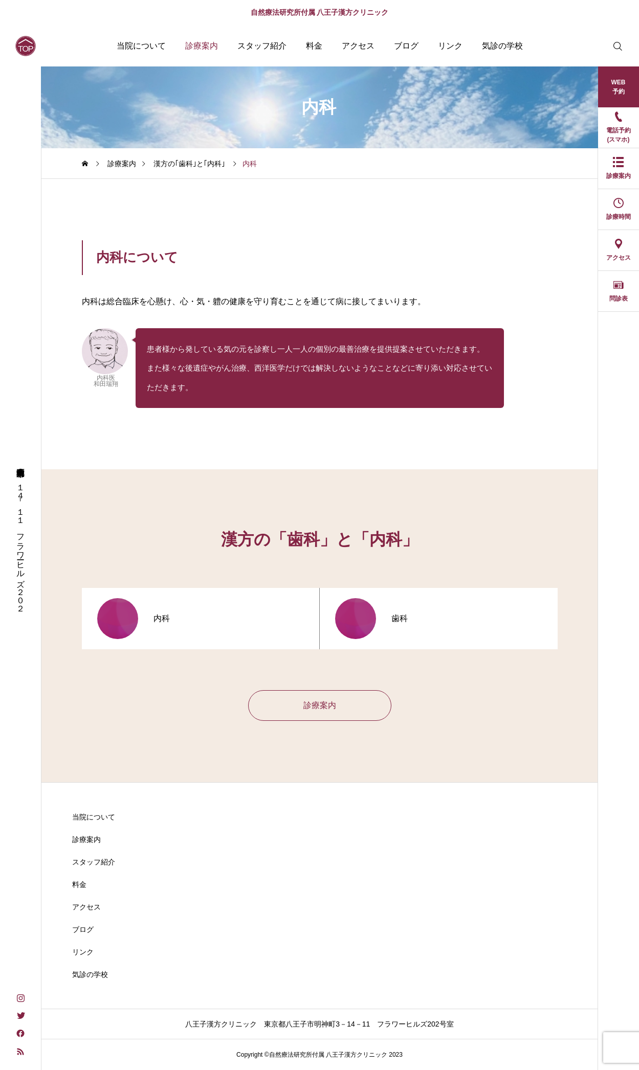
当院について (141, 45)
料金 (314, 45)
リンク (450, 45)
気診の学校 (502, 45)
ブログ (406, 45)
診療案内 (201, 45)
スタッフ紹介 (262, 45)
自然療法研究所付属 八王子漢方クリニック (320, 12)
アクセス (358, 45)
